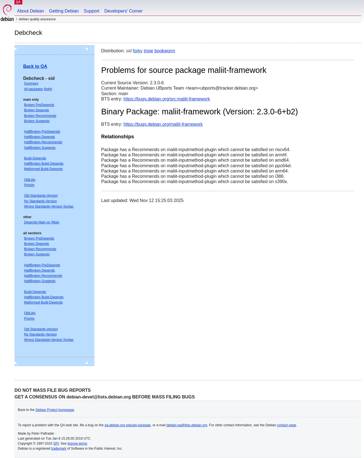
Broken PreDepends (39, 105)
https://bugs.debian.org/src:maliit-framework (166, 99)
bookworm (164, 50)
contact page (286, 425)
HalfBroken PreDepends (42, 132)
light (48, 89)
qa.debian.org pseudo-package (128, 425)
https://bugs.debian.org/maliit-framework (163, 124)
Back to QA (35, 66)
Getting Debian (64, 11)
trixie (148, 50)
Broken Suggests (37, 121)
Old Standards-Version (41, 196)
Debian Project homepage (54, 410)
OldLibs (30, 180)
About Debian (30, 11)
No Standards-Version (40, 201)
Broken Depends (36, 110)
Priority (29, 185)
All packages (33, 89)
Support (91, 11)
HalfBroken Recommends (43, 142)
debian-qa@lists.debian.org (187, 425)
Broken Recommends (40, 116)
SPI (56, 443)
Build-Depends (35, 158)
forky (138, 50)
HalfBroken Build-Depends (43, 164)
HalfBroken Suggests (40, 148)
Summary (31, 83)
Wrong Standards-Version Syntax (49, 206)
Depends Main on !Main (42, 222)
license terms (77, 443)
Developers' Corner (123, 11)
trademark (58, 448)
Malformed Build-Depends (43, 169)
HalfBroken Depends (39, 137)
